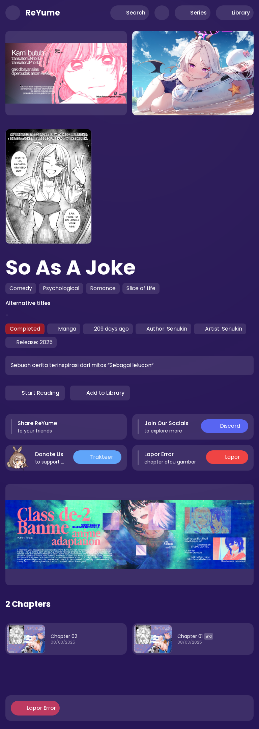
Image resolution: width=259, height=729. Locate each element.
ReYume (43, 12)
